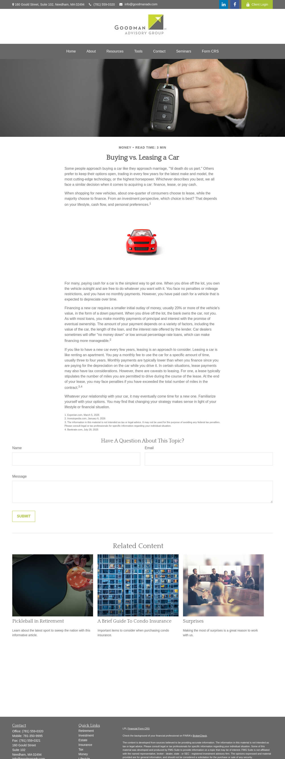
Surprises (193, 621)
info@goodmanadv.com (138, 4)
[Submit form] (23, 516)
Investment (86, 735)
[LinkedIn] (223, 4)
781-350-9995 (33, 736)
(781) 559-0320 (102, 4)
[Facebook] (234, 4)
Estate (83, 740)
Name (17, 448)
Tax (81, 749)
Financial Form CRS (139, 728)
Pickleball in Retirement (38, 621)
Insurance (85, 745)
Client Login (257, 4)
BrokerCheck (200, 735)
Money (83, 754)
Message (19, 476)
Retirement (86, 731)
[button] (71, 51)
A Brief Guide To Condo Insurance (134, 621)
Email (149, 448)
